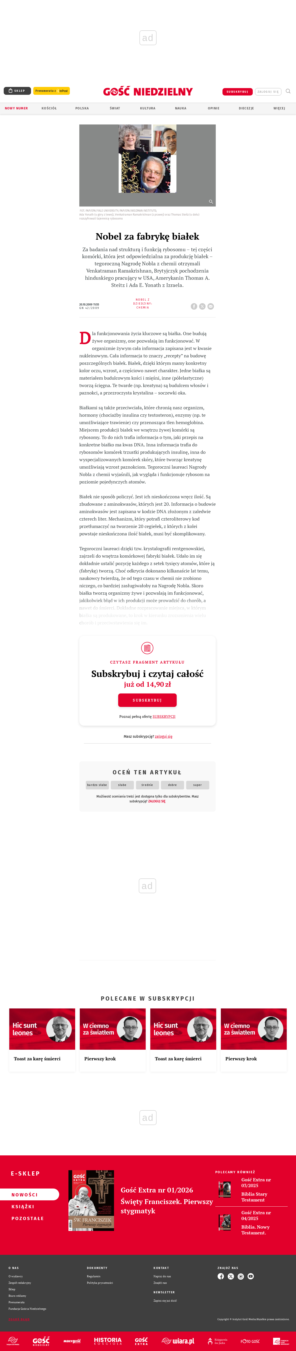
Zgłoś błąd (19, 1319)
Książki (22, 1206)
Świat (115, 108)
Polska (82, 108)
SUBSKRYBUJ (237, 91)
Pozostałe (22, 1218)
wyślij (211, 305)
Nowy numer (16, 108)
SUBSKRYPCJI (164, 716)
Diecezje (246, 108)
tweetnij (203, 305)
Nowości (22, 1194)
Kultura (148, 108)
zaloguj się (268, 91)
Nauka (181, 108)
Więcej (279, 108)
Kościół (49, 108)
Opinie (213, 108)
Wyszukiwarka (288, 91)
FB (195, 305)
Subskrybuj (147, 700)
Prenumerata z (51, 91)
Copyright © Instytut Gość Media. (236, 1319)
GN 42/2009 (89, 308)
